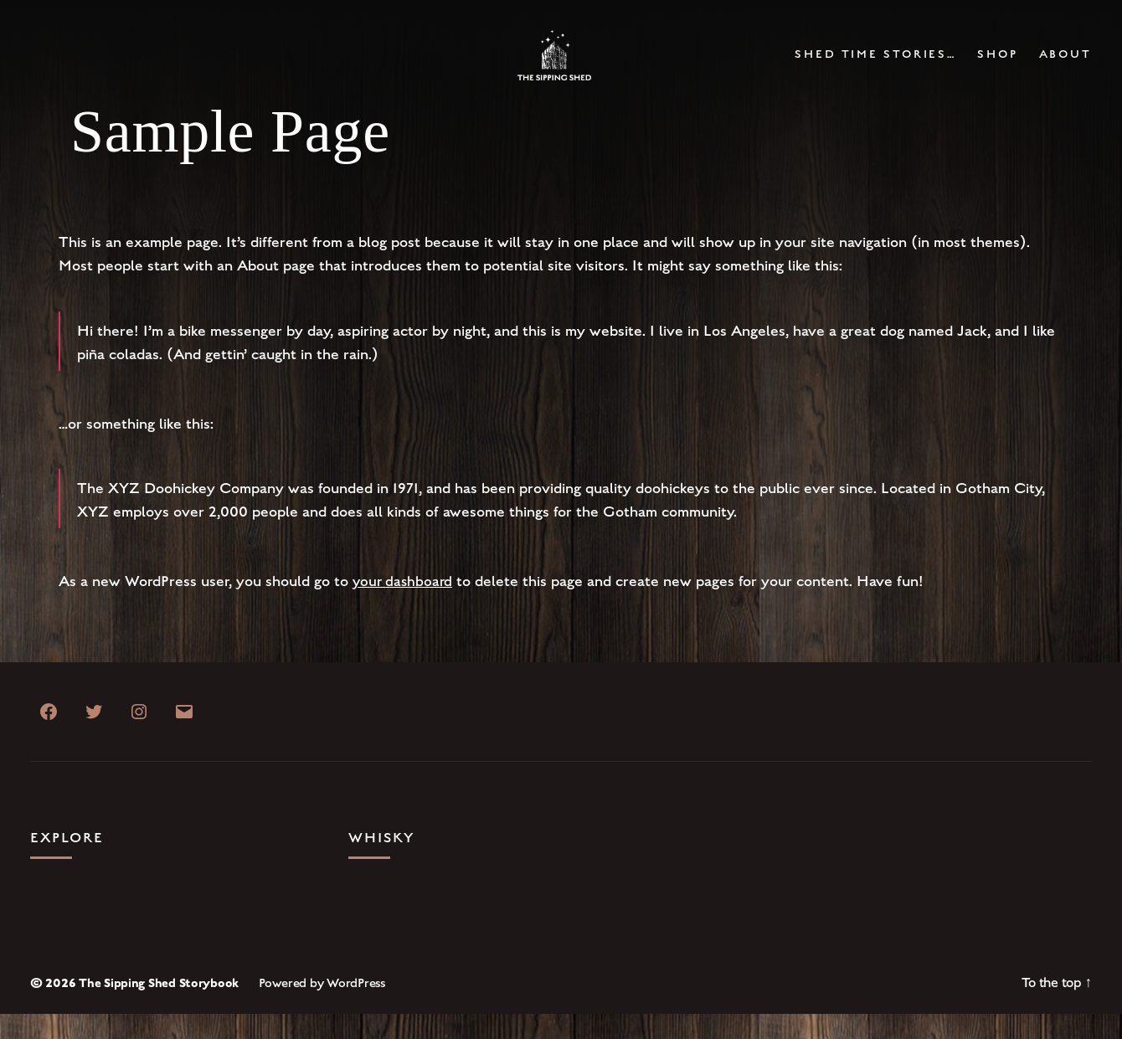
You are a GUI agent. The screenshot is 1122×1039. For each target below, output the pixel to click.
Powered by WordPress (324, 1008)
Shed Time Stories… (875, 67)
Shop (997, 67)
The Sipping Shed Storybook (160, 1008)
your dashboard (404, 606)
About (1065, 67)
